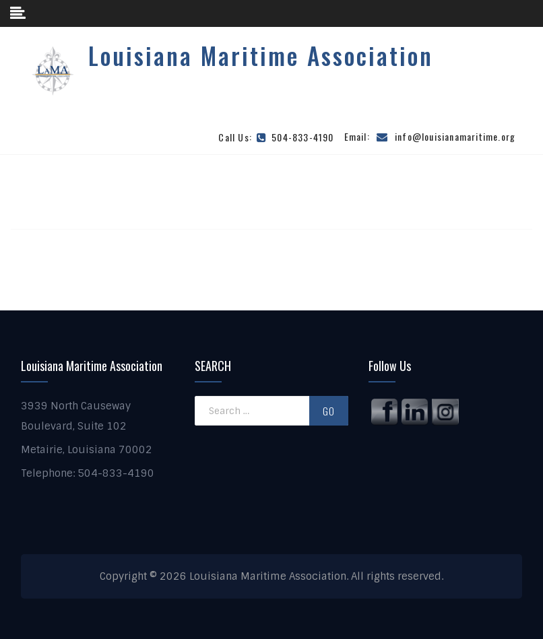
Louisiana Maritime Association (260, 55)
